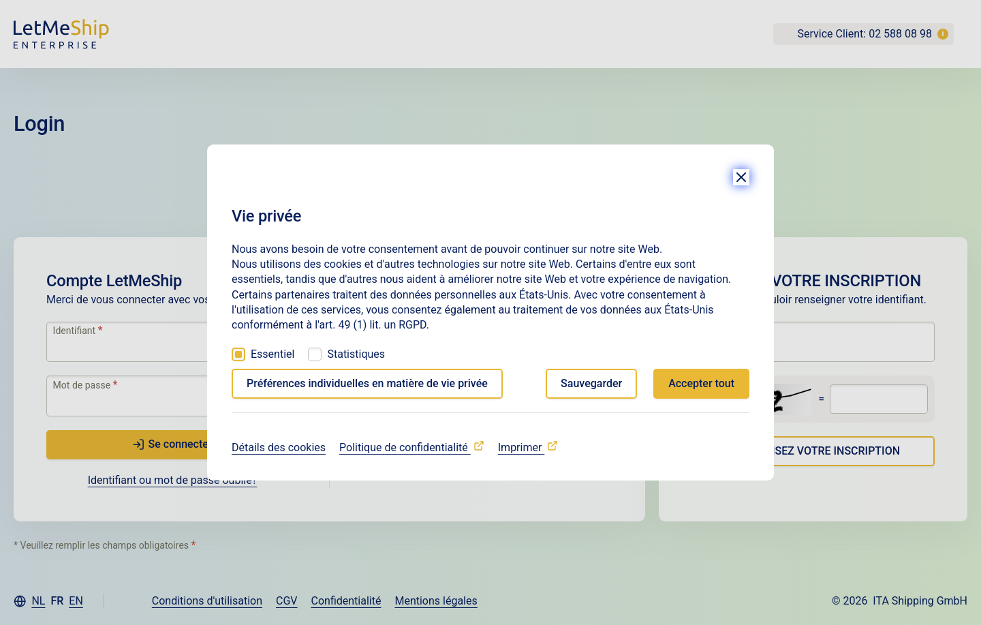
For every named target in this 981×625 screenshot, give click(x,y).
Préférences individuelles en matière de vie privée (367, 383)
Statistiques (356, 354)
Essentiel (272, 354)
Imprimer (521, 447)
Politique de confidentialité (405, 447)
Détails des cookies (279, 447)
